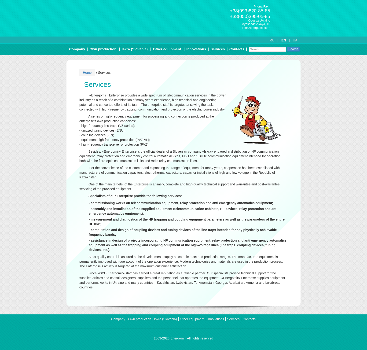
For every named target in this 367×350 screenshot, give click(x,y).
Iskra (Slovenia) (135, 49)
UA (295, 40)
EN (283, 40)
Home (87, 72)
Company (77, 49)
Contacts (236, 49)
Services (217, 49)
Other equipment (167, 49)
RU (272, 40)
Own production (102, 49)
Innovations (196, 49)
